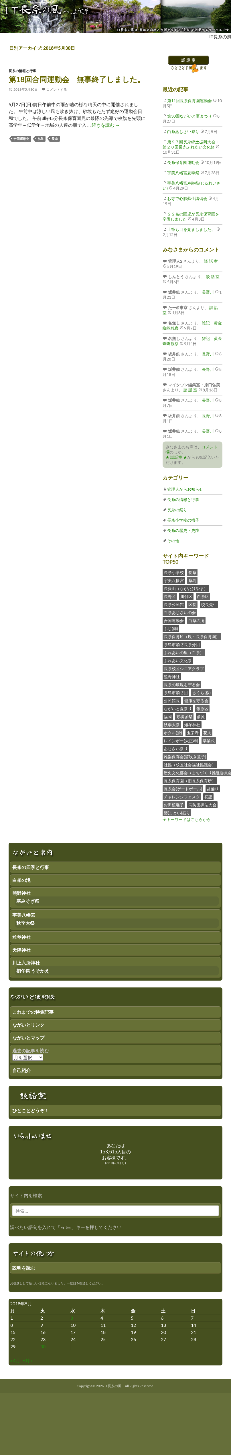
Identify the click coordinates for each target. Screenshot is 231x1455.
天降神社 (21, 950)
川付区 (186, 596)
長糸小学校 (174, 572)
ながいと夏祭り (178, 708)
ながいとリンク (28, 1025)
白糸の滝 (196, 620)
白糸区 (203, 596)
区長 (192, 604)
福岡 (168, 716)
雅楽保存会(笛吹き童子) (185, 756)
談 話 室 (210, 261)
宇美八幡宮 (174, 580)
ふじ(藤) (171, 628)
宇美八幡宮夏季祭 (183, 172)
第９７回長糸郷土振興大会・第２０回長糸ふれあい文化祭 (191, 144)
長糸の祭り (177, 509)
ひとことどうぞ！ (30, 1110)
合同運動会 (21, 138)
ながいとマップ (28, 1037)
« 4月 (15, 1360)
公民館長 (172, 700)
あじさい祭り (176, 748)
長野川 (207, 292)
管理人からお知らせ (185, 489)
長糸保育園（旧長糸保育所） (190, 780)
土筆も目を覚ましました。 (191, 229)
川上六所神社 (26, 962)
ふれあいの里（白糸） (184, 652)
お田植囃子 (174, 804)
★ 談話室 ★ (176, 457)
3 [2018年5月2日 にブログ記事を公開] (71, 1318)
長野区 (170, 596)
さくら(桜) (201, 692)
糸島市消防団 (176, 692)
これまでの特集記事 (33, 1012)
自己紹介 (21, 1070)
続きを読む (106, 125)
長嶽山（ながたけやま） (186, 588)
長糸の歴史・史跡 (183, 530)
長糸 (55, 138)
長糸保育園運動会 (183, 162)
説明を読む (23, 1267)
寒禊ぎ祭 (184, 716)
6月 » (28, 1360)
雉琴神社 (192, 724)
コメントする (56, 89)
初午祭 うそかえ (32, 970)
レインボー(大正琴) (181, 740)
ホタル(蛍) (173, 732)
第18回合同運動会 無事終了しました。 (77, 79)
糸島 (40, 138)
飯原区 (202, 708)
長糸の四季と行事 (30, 867)
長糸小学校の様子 (183, 520)
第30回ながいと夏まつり (189, 116)
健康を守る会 (196, 700)
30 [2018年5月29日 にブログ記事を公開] (43, 1346)
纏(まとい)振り (177, 812)
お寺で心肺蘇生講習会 (187, 198)
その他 (173, 540)
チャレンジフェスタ (182, 796)
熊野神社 (172, 676)
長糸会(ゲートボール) (183, 788)
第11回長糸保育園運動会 (189, 100)
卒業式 (209, 740)
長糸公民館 (174, 604)
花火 (207, 732)
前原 (201, 716)
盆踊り (213, 788)
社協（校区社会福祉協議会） (190, 764)
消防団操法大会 (202, 804)
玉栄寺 (193, 732)
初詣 (208, 796)
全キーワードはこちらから (187, 819)
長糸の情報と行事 (22, 71)
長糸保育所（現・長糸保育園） (192, 636)
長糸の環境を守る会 (182, 684)
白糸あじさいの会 (180, 612)
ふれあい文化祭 (178, 660)
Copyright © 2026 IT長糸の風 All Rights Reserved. (115, 1386)
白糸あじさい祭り (183, 131)
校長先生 (209, 604)
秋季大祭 (172, 724)
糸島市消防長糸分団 (182, 644)
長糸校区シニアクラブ (184, 668)
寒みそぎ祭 (27, 901)
